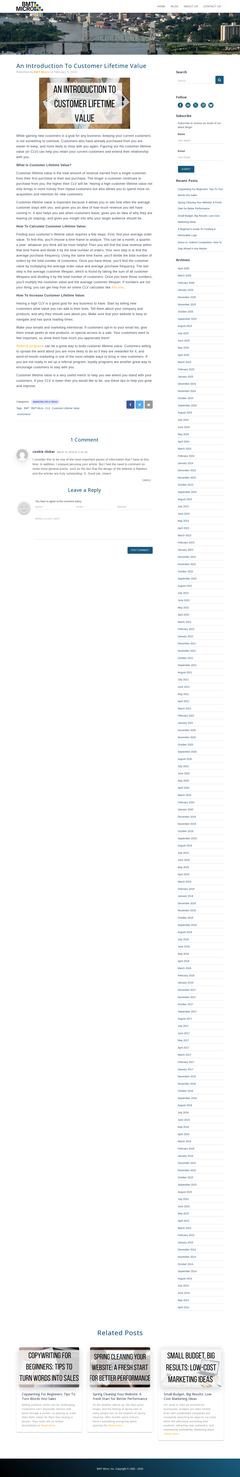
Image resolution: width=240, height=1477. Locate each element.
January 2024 (185, 463)
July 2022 (183, 593)
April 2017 (183, 1047)
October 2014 (185, 1264)
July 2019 (183, 852)
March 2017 (184, 1054)
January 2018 (185, 982)
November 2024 (187, 391)
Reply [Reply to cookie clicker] (146, 480)
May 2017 (183, 1040)
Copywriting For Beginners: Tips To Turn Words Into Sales (48, 1396)
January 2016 (185, 1155)
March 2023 (184, 535)
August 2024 (185, 412)
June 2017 (184, 1033)
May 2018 (183, 953)
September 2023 (187, 492)
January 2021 (185, 722)
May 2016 (183, 1126)
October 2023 (185, 484)
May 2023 (183, 520)
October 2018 (185, 917)
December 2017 (187, 989)
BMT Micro (37, 408)
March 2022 (184, 622)
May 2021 (183, 694)
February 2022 (186, 629)
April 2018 (183, 961)
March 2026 (184, 275)
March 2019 (184, 881)
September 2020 (187, 751)
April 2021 (183, 701)
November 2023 (187, 477)
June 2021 (184, 686)
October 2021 (185, 658)
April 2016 (183, 1134)
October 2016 (185, 1090)
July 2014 (183, 1285)
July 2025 (183, 333)
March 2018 (184, 968)
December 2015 (187, 1163)
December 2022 (187, 556)
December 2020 (187, 730)
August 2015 (185, 1192)
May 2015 (183, 1213)
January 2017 (185, 1069)
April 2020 (183, 787)
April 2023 (183, 528)
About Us (191, 6)
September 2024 (187, 405)
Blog (174, 6)
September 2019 (187, 838)
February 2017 (186, 1062)
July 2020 (183, 766)
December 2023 (187, 470)
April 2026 (183, 268)
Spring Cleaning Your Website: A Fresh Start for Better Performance (120, 1396)
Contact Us (212, 6)
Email (181, 151)
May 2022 (183, 607)
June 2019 (184, 860)
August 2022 (185, 585)
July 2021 (183, 679)
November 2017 (187, 997)
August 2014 (185, 1278)
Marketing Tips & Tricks (45, 402)
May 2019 (183, 867)
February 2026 (186, 282)
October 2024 (185, 398)
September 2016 (187, 1098)
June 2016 (184, 1119)
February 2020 (186, 802)
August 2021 (185, 672)
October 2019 (185, 831)
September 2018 (187, 925)
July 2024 (183, 419)
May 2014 (183, 1300)
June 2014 (184, 1292)
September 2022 (187, 578)
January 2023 (185, 549)
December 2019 (187, 816)
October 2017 (185, 1004)
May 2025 (183, 347)
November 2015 (187, 1170)
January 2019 (185, 896)
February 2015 (186, 1235)
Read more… (49, 1425)
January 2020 (185, 809)
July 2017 (183, 1026)
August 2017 (185, 1018)
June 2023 (184, 513)
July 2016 (183, 1112)
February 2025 (186, 369)
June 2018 (184, 946)
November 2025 (187, 304)
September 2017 (187, 1011)
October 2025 (185, 311)
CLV (47, 408)
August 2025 (185, 326)
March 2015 (184, 1228)
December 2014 (187, 1249)
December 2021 (187, 643)
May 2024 (183, 434)
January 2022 (185, 636)
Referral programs (30, 346)
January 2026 (185, 289)
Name (181, 134)
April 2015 (183, 1220)
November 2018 (187, 910)
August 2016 (185, 1105)
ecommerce (24, 414)
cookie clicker (44, 451)
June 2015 (184, 1206)
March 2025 (184, 362)
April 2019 (183, 874)
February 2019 (186, 888)
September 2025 (187, 318)
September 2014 (187, 1271)
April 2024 (183, 441)
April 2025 (183, 355)
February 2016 (186, 1148)
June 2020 (184, 773)
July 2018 (183, 939)
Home (161, 6)
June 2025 (184, 340)
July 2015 (183, 1199)
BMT (26, 408)
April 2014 (183, 1307)
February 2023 (186, 542)
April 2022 (183, 614)
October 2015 (185, 1177)
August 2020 (185, 759)
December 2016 (187, 1076)
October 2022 (185, 571)
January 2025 (185, 376)
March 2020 (184, 795)
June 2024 (184, 427)
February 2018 (186, 975)
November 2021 (187, 650)
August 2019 (185, 845)
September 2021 (187, 665)
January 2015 (185, 1242)
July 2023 (183, 506)
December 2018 (187, 903)
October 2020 (185, 744)
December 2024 (187, 383)
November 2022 (187, 564)
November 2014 (187, 1256)
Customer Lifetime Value (66, 408)
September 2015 (187, 1184)
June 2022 (184, 600)
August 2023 (185, 499)
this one (118, 287)
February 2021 (186, 715)
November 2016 (187, 1083)
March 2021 (184, 708)
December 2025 (187, 297)
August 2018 (185, 932)
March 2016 (184, 1141)
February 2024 (186, 455)
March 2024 (184, 448)
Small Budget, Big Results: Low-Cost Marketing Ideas (188, 1396)
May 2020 (183, 780)
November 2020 (187, 737)
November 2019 (187, 823)
